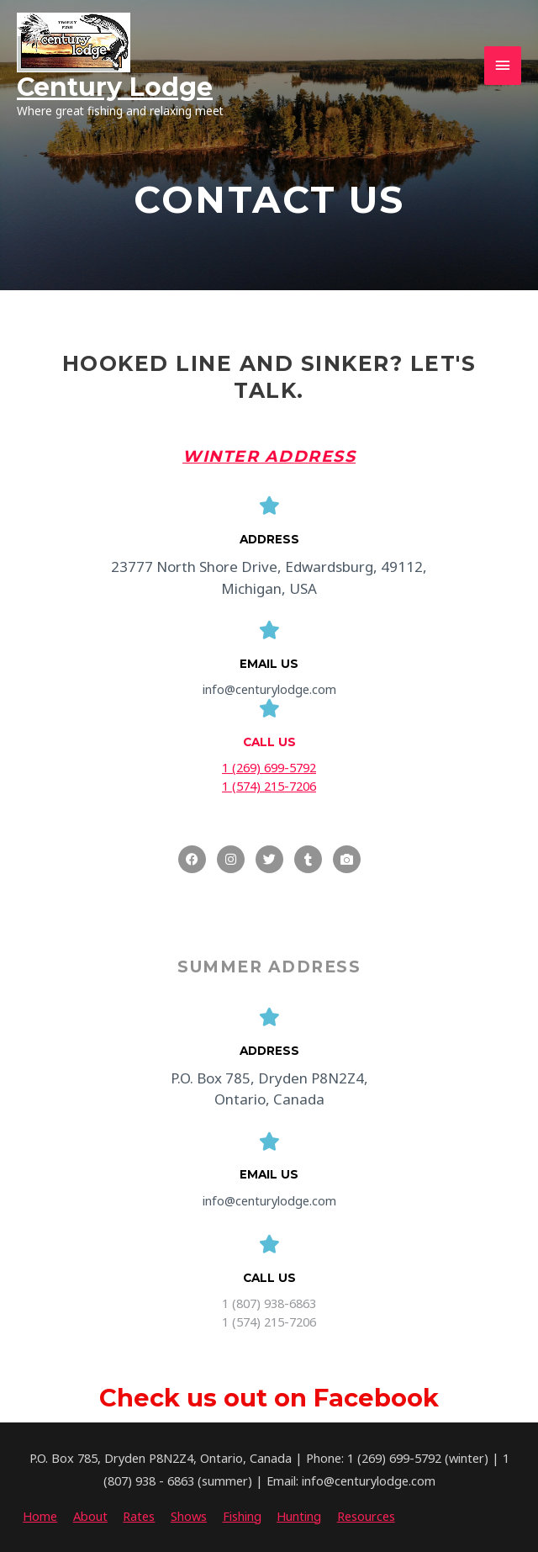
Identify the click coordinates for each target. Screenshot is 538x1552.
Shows (189, 1515)
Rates (139, 1515)
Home (40, 1515)
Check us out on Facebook (269, 1397)
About (90, 1515)
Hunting (299, 1515)
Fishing (242, 1515)
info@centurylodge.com (269, 689)
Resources (366, 1515)
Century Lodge (115, 87)
